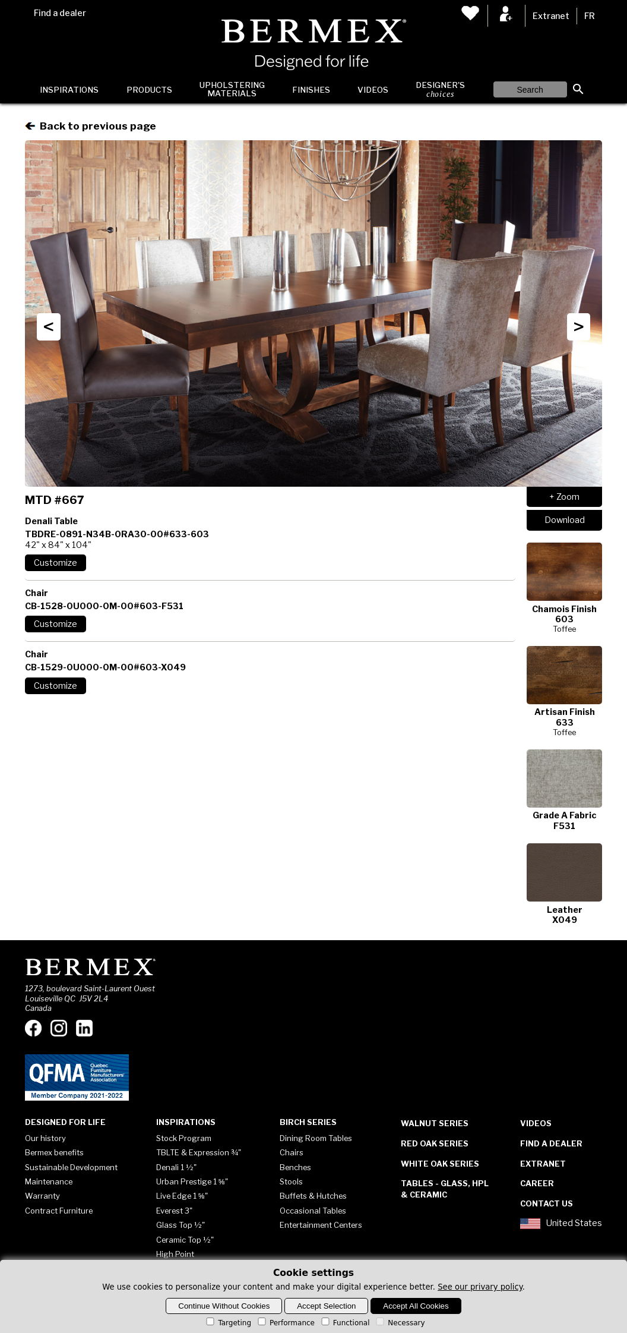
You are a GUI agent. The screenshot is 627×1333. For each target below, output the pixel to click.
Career (537, 1183)
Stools (291, 1181)
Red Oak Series (434, 1143)
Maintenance (48, 1181)
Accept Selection (326, 1306)
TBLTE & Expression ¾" (198, 1152)
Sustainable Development (71, 1167)
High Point (175, 1254)
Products (149, 89)
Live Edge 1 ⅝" (182, 1195)
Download (564, 520)
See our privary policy (480, 1286)
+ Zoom (564, 496)
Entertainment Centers (321, 1225)
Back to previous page (90, 125)
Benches (295, 1167)
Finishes (311, 89)
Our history (45, 1138)
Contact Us (546, 1203)
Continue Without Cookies (224, 1306)
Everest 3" (174, 1210)
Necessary (399, 1323)
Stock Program (183, 1138)
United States (561, 1223)
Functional (344, 1323)
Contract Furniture (59, 1210)
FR (589, 16)
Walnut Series (434, 1123)
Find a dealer (60, 13)
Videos (372, 89)
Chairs (291, 1152)
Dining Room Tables (316, 1138)
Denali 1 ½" (176, 1167)
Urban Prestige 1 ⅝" (192, 1181)
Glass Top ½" (180, 1225)
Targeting (227, 1323)
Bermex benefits (54, 1152)
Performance (285, 1323)
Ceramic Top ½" (185, 1239)
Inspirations (69, 89)
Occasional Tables (313, 1210)
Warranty (42, 1195)
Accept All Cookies (415, 1306)
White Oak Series (440, 1163)
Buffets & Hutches (313, 1195)
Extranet (551, 16)
